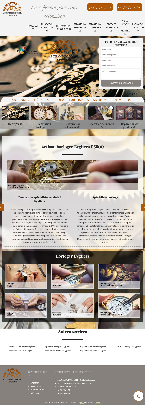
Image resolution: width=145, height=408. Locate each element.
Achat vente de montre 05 (125, 27)
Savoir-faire (37, 386)
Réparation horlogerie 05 (47, 27)
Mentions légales (72, 402)
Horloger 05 (33, 27)
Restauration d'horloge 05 (63, 27)
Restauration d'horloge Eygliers (57, 350)
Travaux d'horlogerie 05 (111, 27)
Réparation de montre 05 (80, 27)
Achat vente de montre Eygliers (21, 346)
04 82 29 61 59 (64, 390)
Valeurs (35, 383)
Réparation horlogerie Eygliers (57, 346)
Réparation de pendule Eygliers (93, 350)
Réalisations (37, 389)
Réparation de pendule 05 (95, 27)
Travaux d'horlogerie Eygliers (128, 346)
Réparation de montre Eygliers (93, 346)
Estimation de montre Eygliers (20, 350)
